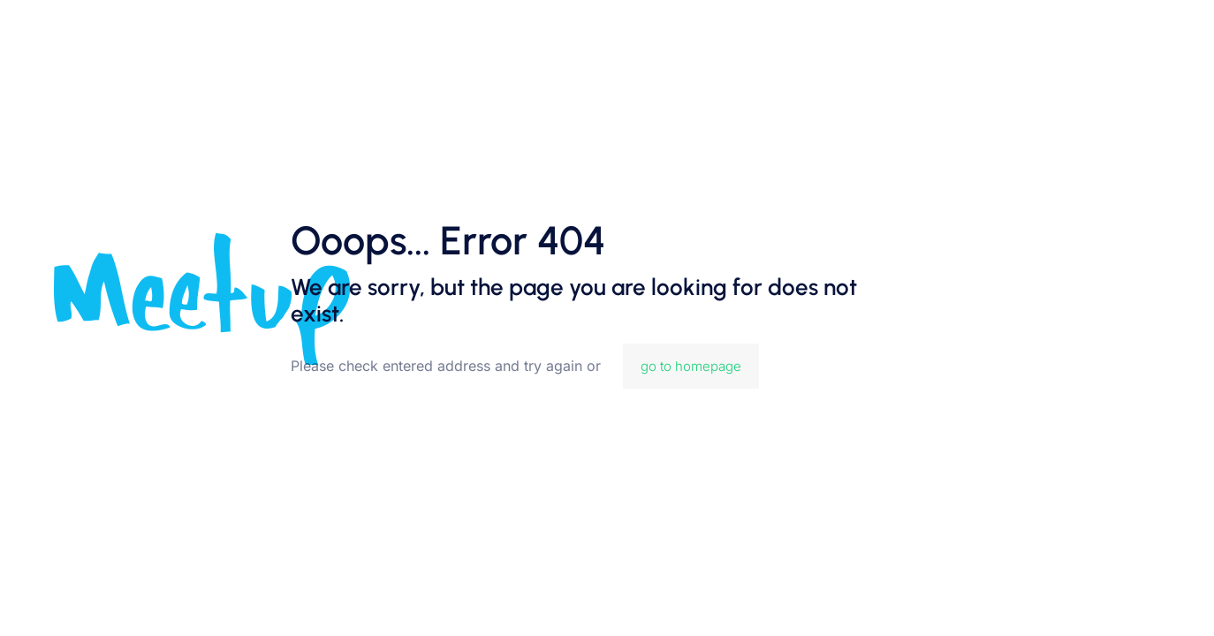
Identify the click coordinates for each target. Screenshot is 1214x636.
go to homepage (691, 366)
